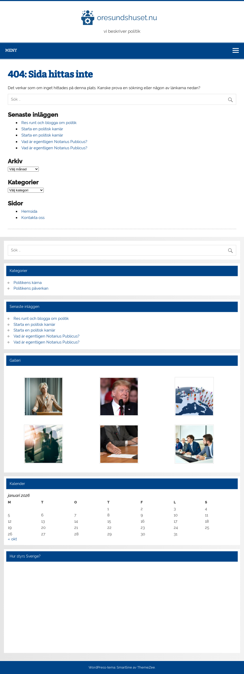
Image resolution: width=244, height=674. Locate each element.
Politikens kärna (28, 282)
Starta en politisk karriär (42, 129)
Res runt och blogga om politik (49, 122)
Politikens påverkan (31, 288)
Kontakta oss (33, 217)
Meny (11, 50)
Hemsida (29, 211)
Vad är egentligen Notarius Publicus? (54, 141)
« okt (12, 539)
